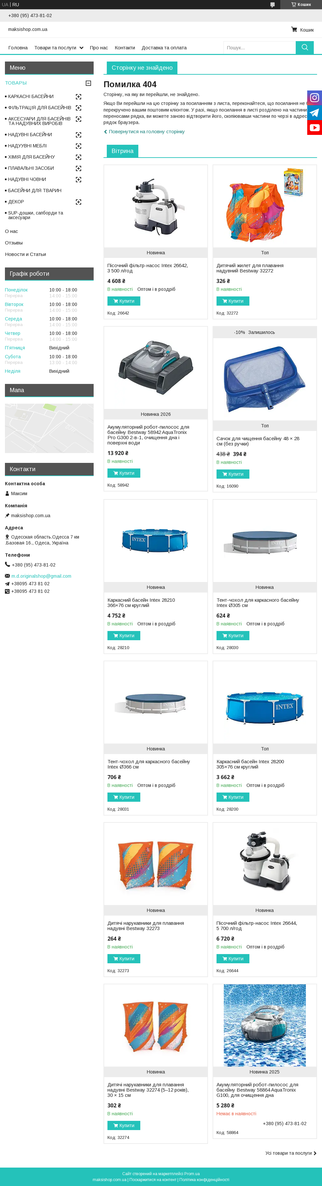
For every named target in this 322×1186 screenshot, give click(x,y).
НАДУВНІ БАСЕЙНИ (30, 134)
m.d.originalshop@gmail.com (41, 576)
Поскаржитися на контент (152, 1179)
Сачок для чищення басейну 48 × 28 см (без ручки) (258, 441)
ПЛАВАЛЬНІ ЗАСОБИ (31, 168)
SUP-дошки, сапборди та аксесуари (35, 215)
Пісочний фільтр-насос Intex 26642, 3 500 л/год (147, 268)
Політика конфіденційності (204, 1179)
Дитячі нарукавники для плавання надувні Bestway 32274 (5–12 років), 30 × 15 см (148, 1090)
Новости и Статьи (25, 254)
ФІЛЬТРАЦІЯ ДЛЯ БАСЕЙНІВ (39, 107)
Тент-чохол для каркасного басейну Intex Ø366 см (148, 764)
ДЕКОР (16, 201)
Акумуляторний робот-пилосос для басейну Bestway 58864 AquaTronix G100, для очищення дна (257, 1090)
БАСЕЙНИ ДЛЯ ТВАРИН (34, 190)
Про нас (99, 47)
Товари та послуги (55, 47)
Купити (127, 301)
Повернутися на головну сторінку (147, 131)
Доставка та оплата (164, 47)
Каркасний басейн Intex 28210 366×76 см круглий (141, 602)
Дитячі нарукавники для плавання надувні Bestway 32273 (145, 926)
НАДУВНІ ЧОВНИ (27, 179)
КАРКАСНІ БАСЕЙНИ (31, 96)
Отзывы (14, 242)
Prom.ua (192, 1174)
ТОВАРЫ (16, 83)
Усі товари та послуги (288, 1153)
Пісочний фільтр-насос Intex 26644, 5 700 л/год (257, 926)
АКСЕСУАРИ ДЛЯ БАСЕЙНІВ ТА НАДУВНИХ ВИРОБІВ (39, 121)
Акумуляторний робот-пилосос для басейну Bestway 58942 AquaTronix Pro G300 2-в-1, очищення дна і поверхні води (148, 434)
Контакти (125, 47)
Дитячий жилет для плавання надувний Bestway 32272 (250, 268)
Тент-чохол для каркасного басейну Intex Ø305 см (258, 602)
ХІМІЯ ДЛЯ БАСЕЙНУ (31, 157)
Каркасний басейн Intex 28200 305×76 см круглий (250, 764)
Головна (18, 47)
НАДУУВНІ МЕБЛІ (27, 145)
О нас (11, 231)
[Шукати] (305, 47)
